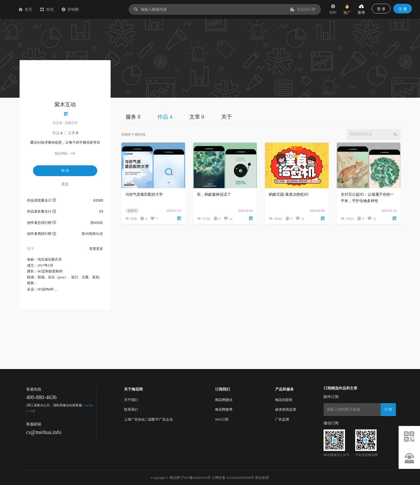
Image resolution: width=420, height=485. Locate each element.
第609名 (96, 223)
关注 (65, 184)
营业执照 (262, 478)
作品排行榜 (303, 9)
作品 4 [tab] (165, 117)
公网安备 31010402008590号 (233, 478)
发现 (78, 9)
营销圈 (102, 9)
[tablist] (260, 116)
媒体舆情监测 (285, 409)
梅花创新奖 (283, 400)
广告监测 (282, 419)
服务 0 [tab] (133, 117)
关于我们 (131, 400)
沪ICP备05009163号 (196, 478)
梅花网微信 (223, 400)
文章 (73, 133)
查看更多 (96, 249)
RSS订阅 (221, 419)
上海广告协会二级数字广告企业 (148, 419)
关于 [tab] (226, 117)
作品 (57, 133)
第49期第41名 (92, 234)
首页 (57, 9)
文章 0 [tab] (196, 117)
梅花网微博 (223, 409)
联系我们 (131, 409)
